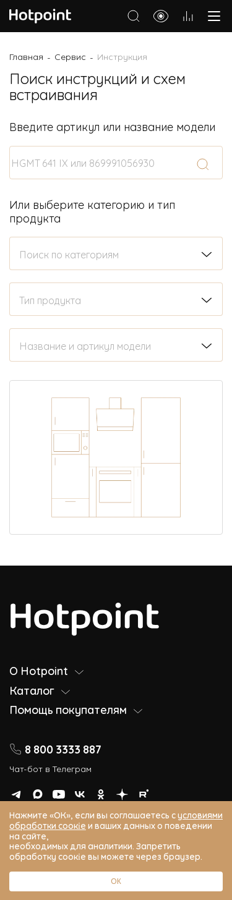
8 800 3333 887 (55, 749)
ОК (116, 881)
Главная (26, 56)
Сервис (70, 56)
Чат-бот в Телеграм (50, 768)
